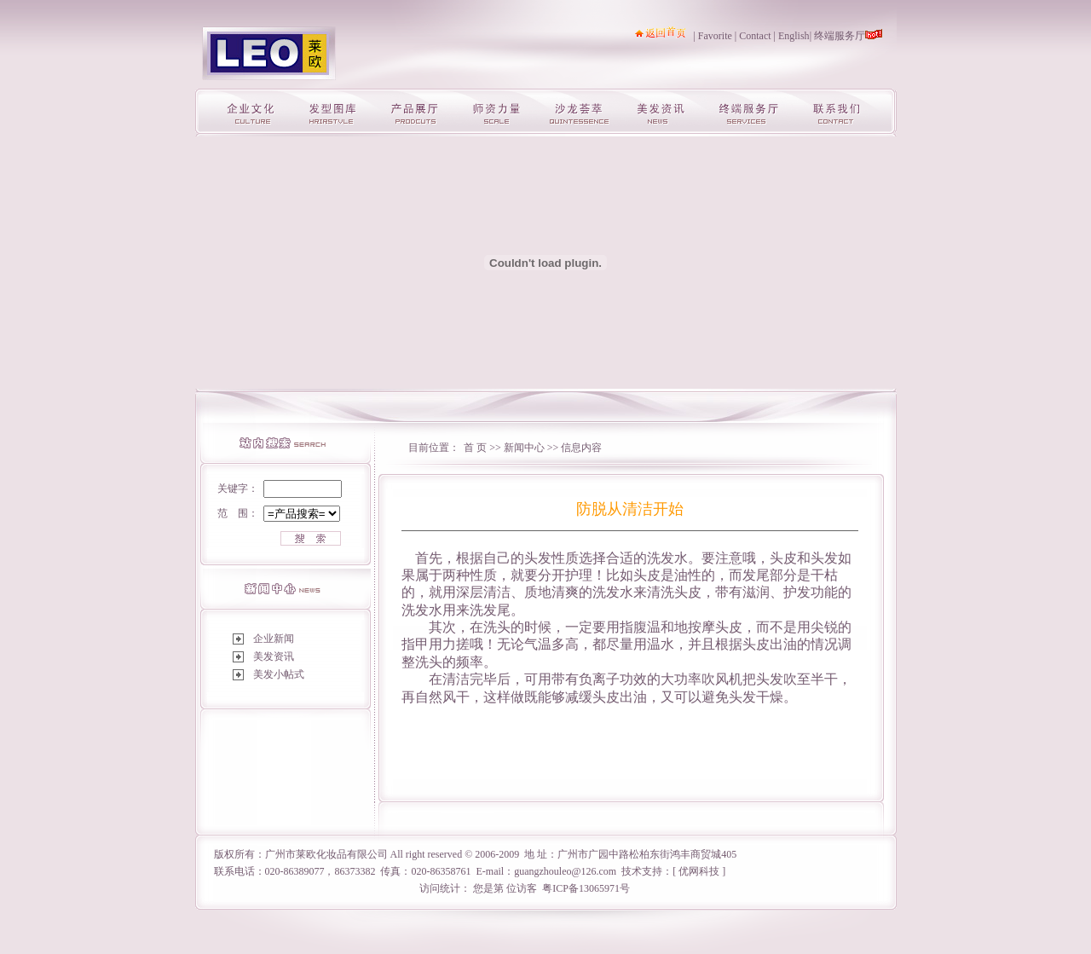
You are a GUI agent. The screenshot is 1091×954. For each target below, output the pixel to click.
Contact (755, 36)
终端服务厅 (839, 36)
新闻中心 (525, 448)
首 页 (475, 448)
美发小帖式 (278, 674)
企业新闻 (273, 639)
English (794, 36)
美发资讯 (273, 656)
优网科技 (698, 871)
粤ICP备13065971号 (586, 888)
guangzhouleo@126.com (565, 871)
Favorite (715, 36)
